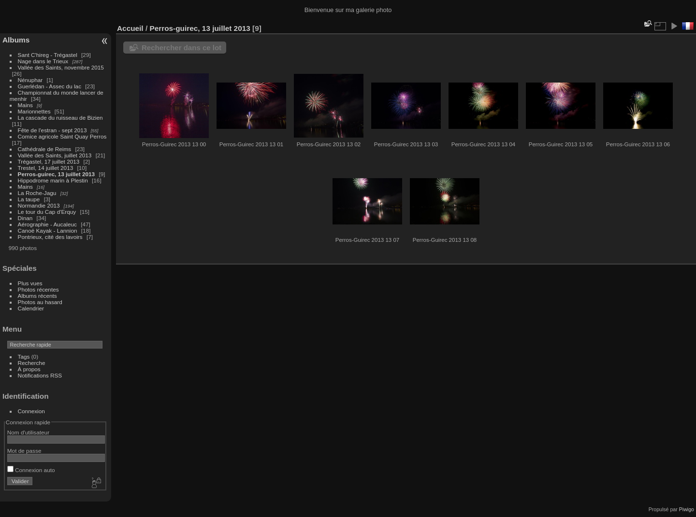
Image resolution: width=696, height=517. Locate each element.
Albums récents (37, 296)
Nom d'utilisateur (28, 432)
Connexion (31, 411)
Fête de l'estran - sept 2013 (52, 130)
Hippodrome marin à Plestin (53, 180)
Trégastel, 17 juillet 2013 (49, 161)
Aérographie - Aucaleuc (47, 224)
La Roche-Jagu (37, 193)
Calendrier (31, 308)
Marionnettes (34, 111)
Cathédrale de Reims (45, 149)
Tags (24, 356)
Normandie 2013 (39, 205)
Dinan (25, 218)
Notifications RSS (40, 375)
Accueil (130, 28)
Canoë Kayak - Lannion (47, 230)
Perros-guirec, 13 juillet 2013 (56, 174)
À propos (29, 369)
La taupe (29, 199)
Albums (15, 40)
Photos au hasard (40, 302)
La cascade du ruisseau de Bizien (60, 117)
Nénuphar (30, 80)
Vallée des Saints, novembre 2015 (61, 67)
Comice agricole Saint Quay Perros (62, 136)
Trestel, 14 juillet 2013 (45, 168)
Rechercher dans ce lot (181, 47)
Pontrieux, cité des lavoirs (50, 237)
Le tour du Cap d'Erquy (47, 212)
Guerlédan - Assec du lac (49, 86)
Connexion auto (31, 470)
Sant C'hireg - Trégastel (47, 55)
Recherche (31, 363)
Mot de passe (24, 450)
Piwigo (686, 509)
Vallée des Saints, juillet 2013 (55, 155)
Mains (25, 105)
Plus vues (30, 283)
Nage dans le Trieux (43, 61)
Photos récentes (38, 289)
